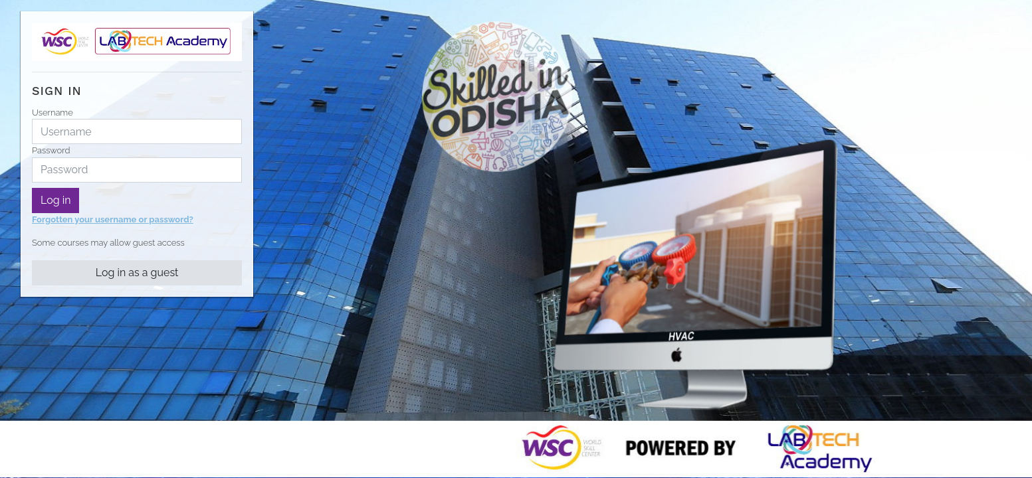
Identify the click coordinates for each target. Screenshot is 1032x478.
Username (52, 113)
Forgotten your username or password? (112, 219)
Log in (55, 200)
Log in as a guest (137, 272)
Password (51, 150)
